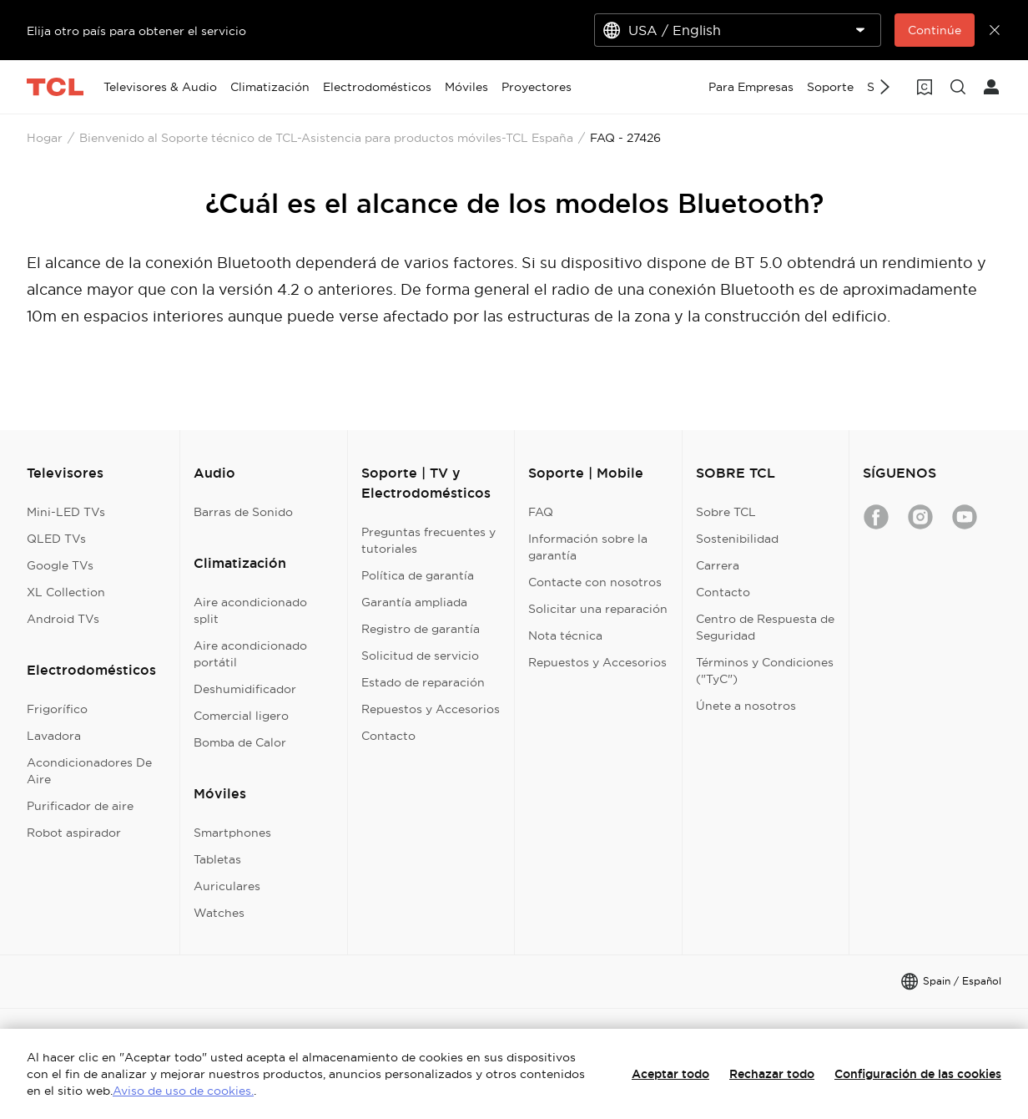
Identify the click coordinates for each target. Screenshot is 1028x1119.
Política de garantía (417, 575)
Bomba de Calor (240, 742)
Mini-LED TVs (66, 511)
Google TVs (60, 565)
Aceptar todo (670, 1073)
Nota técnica (565, 635)
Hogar (45, 137)
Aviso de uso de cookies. (183, 1090)
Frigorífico (57, 708)
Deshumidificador (245, 688)
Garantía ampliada (414, 602)
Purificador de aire (80, 805)
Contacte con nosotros (595, 582)
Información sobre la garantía (588, 547)
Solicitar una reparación (598, 608)
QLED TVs (56, 538)
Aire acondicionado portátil (250, 654)
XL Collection (66, 592)
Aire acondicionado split (250, 610)
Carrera (717, 565)
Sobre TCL (726, 511)
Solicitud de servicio (420, 655)
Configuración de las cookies (917, 1073)
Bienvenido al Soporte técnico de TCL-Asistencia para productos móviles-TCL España (326, 137)
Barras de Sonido (243, 511)
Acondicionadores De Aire (89, 771)
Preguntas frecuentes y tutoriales (428, 540)
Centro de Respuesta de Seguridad (765, 627)
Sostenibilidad (737, 538)
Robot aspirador (74, 832)
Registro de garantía (420, 628)
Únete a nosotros (746, 705)
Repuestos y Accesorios (430, 708)
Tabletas (217, 859)
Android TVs (63, 618)
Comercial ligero (241, 715)
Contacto (388, 735)
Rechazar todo (771, 1073)
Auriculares (227, 886)
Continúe (934, 30)
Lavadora (54, 735)
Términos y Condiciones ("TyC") (765, 670)
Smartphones (232, 832)
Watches (219, 912)
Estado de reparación (423, 682)
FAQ (540, 511)
